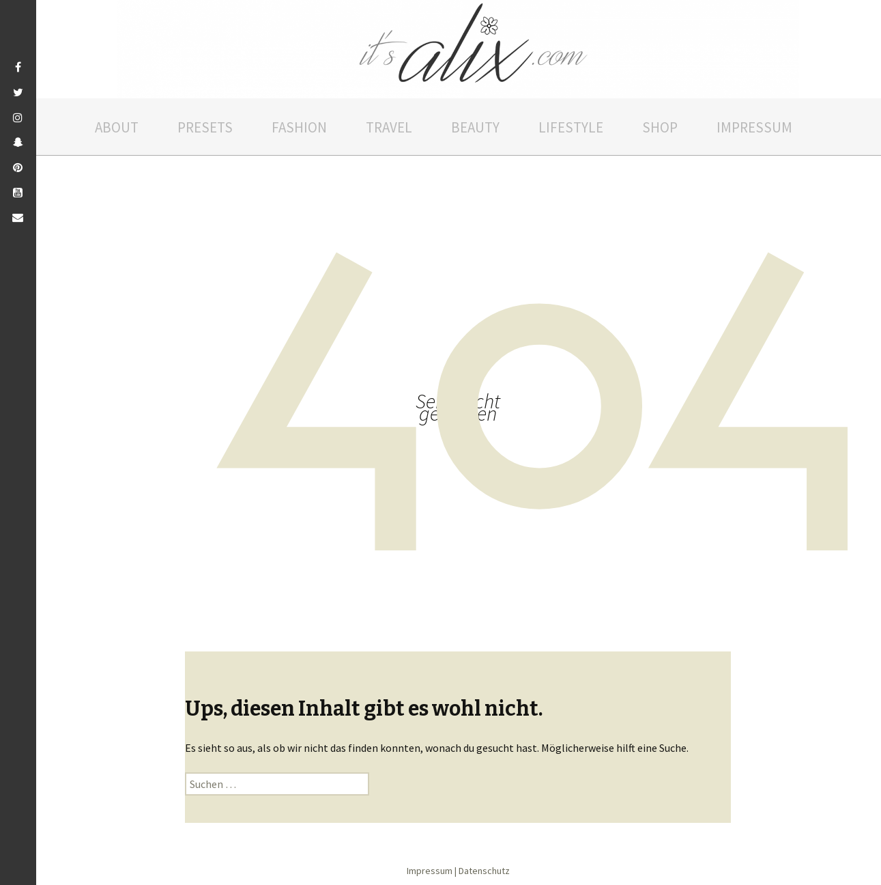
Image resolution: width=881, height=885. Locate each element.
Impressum (754, 127)
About (117, 127)
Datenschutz (484, 871)
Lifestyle (570, 127)
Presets (205, 127)
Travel (389, 127)
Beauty (475, 127)
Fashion (299, 127)
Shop (660, 127)
